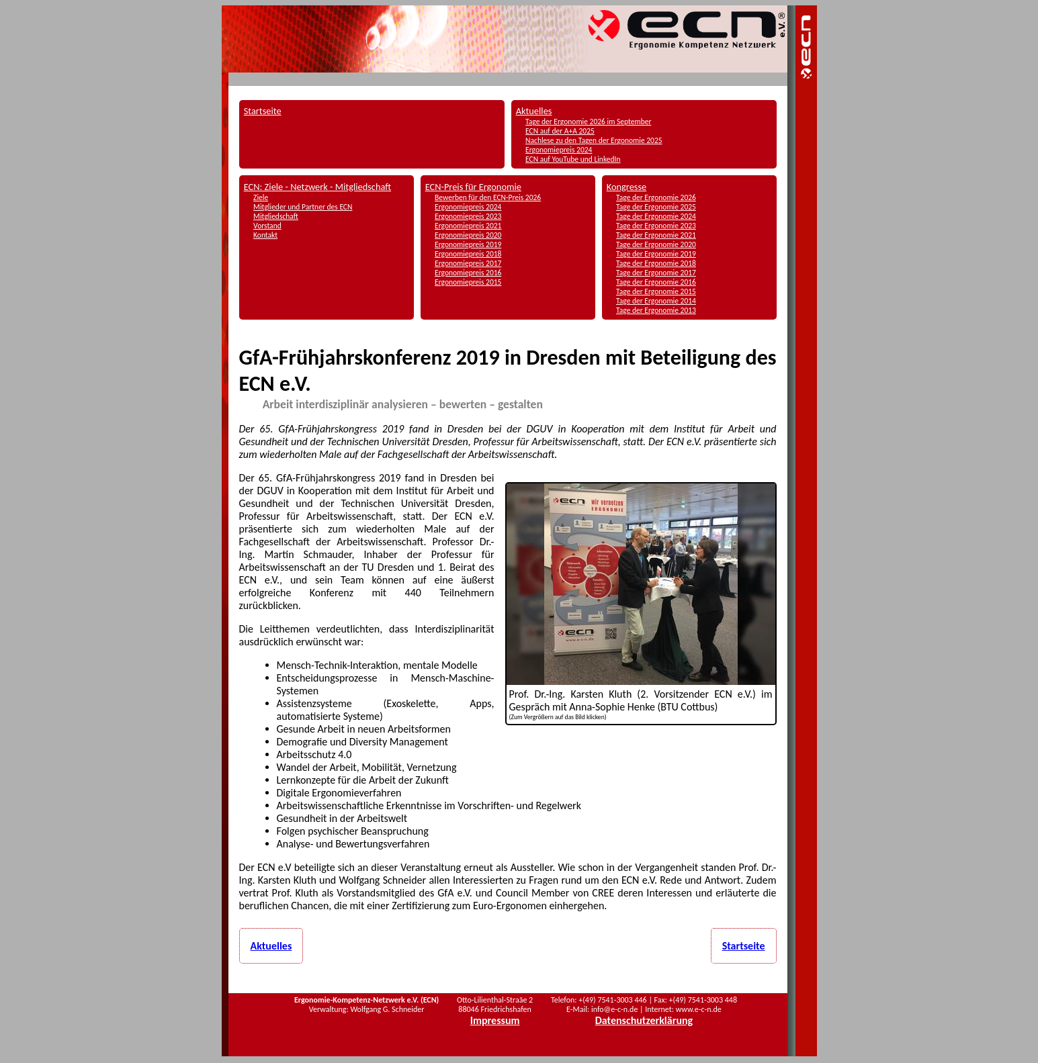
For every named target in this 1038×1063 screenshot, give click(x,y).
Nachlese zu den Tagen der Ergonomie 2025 (593, 140)
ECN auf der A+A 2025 (560, 131)
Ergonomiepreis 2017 (468, 263)
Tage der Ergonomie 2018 (656, 263)
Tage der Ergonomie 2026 (656, 197)
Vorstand (267, 225)
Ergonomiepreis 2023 (468, 216)
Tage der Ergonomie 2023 (656, 225)
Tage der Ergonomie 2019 (656, 254)
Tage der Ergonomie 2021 (656, 235)
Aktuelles (534, 111)
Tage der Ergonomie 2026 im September (588, 121)
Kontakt (265, 235)
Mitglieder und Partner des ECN (302, 207)
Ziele (260, 197)
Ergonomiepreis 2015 (468, 282)
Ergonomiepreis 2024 (558, 149)
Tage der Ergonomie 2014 (656, 301)
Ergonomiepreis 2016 (468, 272)
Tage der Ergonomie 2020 (656, 244)
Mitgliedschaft (275, 216)
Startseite (263, 111)
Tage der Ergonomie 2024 (656, 216)
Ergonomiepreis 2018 (468, 254)
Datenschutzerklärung (644, 1020)
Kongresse (627, 187)
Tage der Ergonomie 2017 (656, 272)
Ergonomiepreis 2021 (468, 225)
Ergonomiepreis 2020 (468, 235)
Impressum (495, 1020)
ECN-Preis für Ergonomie (473, 187)
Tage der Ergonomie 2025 (656, 207)
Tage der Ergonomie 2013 (656, 310)
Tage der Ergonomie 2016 (656, 282)
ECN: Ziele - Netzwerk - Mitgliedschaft (318, 187)
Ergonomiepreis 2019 (468, 244)
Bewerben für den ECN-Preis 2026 (488, 197)
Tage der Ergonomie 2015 (656, 291)
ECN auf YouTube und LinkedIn (572, 159)
